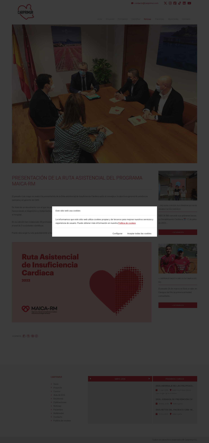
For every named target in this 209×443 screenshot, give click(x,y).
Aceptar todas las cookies (139, 233)
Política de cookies (127, 223)
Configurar (117, 233)
